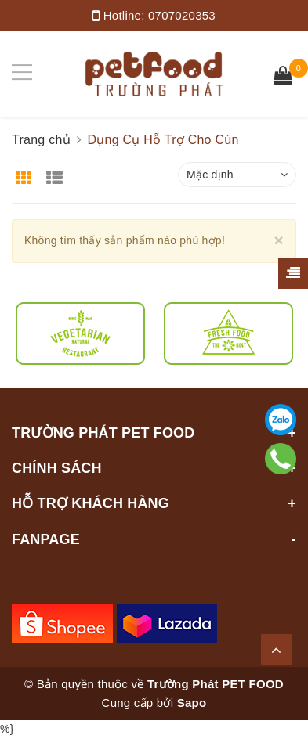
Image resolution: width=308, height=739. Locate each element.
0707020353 (182, 15)
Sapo (192, 702)
